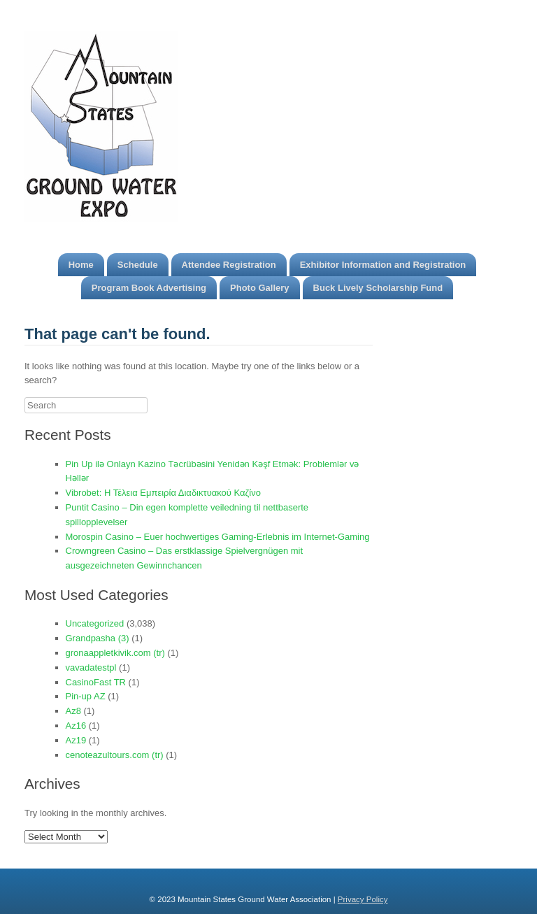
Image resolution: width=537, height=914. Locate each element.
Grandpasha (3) (97, 638)
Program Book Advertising (149, 288)
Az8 (73, 711)
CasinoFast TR (96, 682)
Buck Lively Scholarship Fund (378, 288)
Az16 (76, 725)
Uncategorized (95, 623)
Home (81, 264)
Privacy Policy (363, 899)
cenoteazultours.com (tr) (115, 755)
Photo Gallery (259, 288)
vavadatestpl (91, 667)
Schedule (137, 264)
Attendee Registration (229, 264)
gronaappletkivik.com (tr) (115, 653)
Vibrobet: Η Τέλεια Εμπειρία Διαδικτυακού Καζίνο (163, 492)
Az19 (76, 740)
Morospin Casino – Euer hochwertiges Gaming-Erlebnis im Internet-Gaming (218, 536)
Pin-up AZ (86, 696)
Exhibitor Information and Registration (383, 264)
